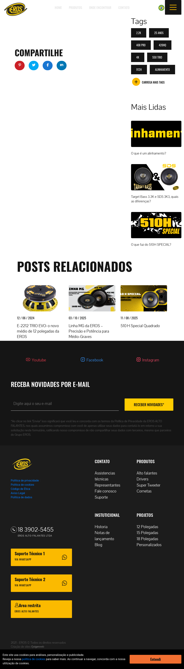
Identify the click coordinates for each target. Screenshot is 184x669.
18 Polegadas (149, 539)
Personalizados (151, 545)
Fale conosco (107, 491)
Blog (100, 545)
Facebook (94, 360)
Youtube (39, 360)
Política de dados (21, 497)
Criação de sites (21, 647)
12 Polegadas (149, 527)
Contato (123, 7)
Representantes (109, 485)
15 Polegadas (149, 532)
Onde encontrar (100, 7)
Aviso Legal (18, 493)
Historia (103, 527)
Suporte (103, 497)
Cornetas (146, 491)
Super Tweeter (148, 485)
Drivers (144, 479)
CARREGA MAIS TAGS (148, 82)
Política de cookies (22, 484)
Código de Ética (20, 489)
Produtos (75, 7)
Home (58, 7)
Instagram (150, 360)
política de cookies (33, 659)
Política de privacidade (25, 480)
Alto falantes (149, 473)
